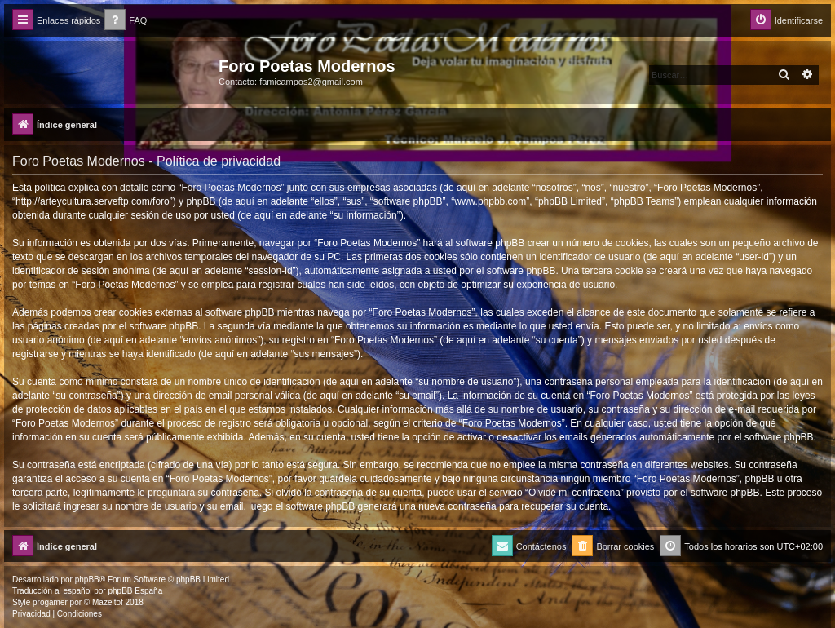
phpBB (87, 579)
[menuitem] (125, 21)
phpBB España (135, 590)
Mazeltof (107, 602)
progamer (50, 602)
